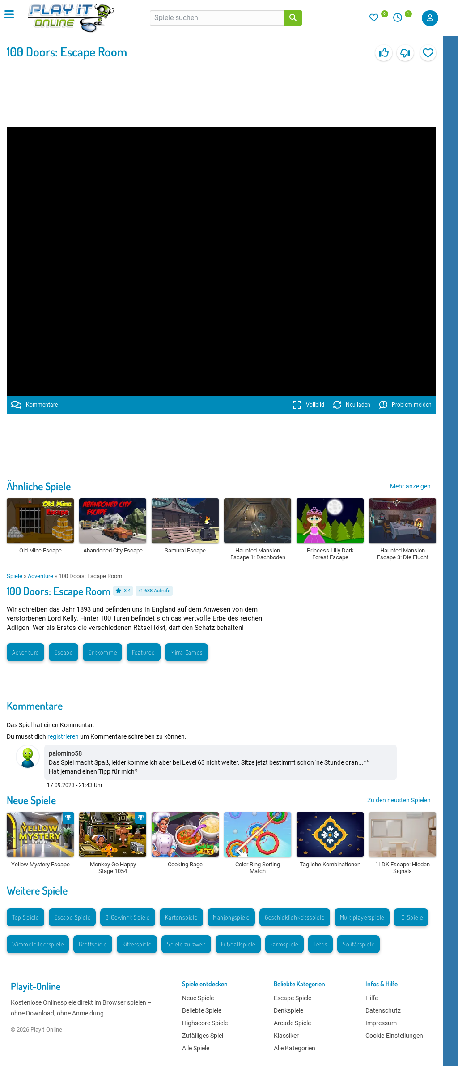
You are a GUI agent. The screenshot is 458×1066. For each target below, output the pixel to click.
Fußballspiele (238, 944)
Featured (143, 652)
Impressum (381, 1023)
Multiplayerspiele (362, 917)
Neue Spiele (31, 800)
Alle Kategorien (294, 1048)
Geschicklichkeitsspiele (294, 917)
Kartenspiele (181, 917)
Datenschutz (383, 1010)
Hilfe (371, 998)
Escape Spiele (72, 917)
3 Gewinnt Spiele (128, 917)
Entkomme (102, 652)
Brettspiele (93, 944)
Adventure (40, 576)
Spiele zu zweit (186, 944)
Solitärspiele (358, 944)
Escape (63, 652)
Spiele (14, 576)
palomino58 (65, 753)
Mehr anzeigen (410, 486)
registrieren (63, 736)
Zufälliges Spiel (202, 1035)
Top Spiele (25, 917)
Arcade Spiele (292, 1023)
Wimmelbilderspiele (38, 944)
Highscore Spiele (205, 1023)
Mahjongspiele (231, 917)
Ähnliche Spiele (39, 486)
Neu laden (351, 405)
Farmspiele (284, 944)
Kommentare (34, 404)
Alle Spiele (195, 1048)
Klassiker (286, 1035)
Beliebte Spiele (201, 1010)
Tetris (320, 944)
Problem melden (405, 405)
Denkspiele (288, 1010)
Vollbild (308, 404)
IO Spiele (411, 917)
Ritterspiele (137, 944)
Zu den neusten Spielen (399, 800)
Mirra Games (186, 652)
